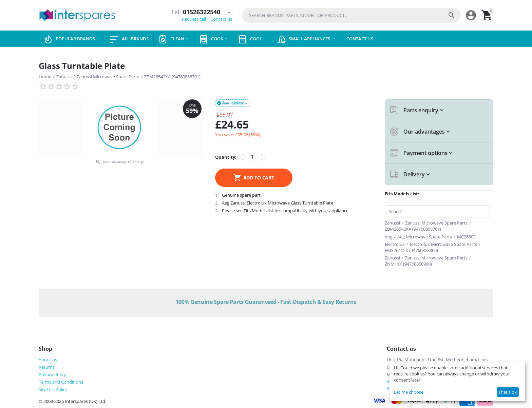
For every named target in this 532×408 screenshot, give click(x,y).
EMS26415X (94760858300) (411, 250)
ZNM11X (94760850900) (408, 264)
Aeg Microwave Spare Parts (424, 237)
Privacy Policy (52, 374)
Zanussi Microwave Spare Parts (108, 77)
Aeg (388, 237)
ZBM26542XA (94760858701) (172, 77)
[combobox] (351, 15)
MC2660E (466, 237)
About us (48, 359)
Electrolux (395, 244)
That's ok (507, 392)
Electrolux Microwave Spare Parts (443, 244)
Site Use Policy (53, 389)
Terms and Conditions (61, 382)
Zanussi (64, 77)
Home (45, 77)
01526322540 (195, 12)
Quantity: (225, 157)
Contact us (221, 19)
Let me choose (408, 392)
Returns (47, 367)
